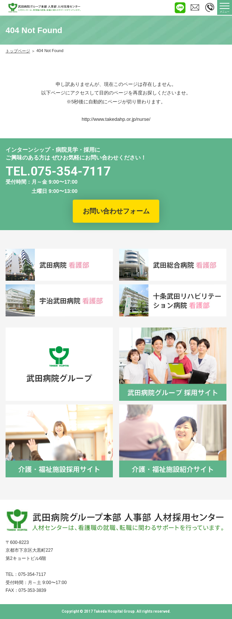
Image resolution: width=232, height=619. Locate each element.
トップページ (18, 51)
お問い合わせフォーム (116, 211)
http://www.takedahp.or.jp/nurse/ (116, 119)
